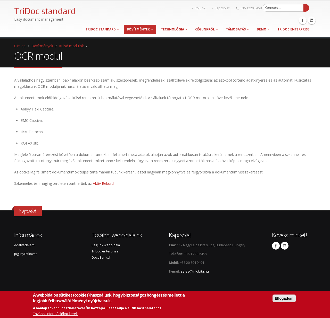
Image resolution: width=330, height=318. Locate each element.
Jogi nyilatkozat (25, 254)
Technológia (174, 29)
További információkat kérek (55, 314)
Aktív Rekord (103, 183)
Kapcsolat (220, 8)
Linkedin (312, 20)
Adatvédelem (24, 245)
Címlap (20, 45)
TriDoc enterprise (293, 29)
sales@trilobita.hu (195, 271)
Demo (263, 29)
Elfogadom (284, 298)
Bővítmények (140, 29)
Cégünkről (206, 29)
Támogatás (237, 29)
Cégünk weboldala (106, 245)
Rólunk (198, 8)
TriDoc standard (102, 29)
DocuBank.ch (101, 257)
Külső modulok (71, 45)
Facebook (303, 20)
